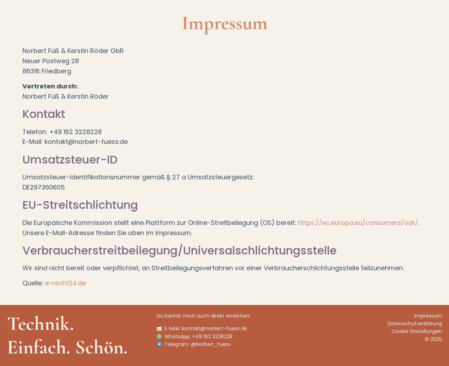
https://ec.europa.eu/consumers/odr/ (358, 222)
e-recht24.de (65, 283)
